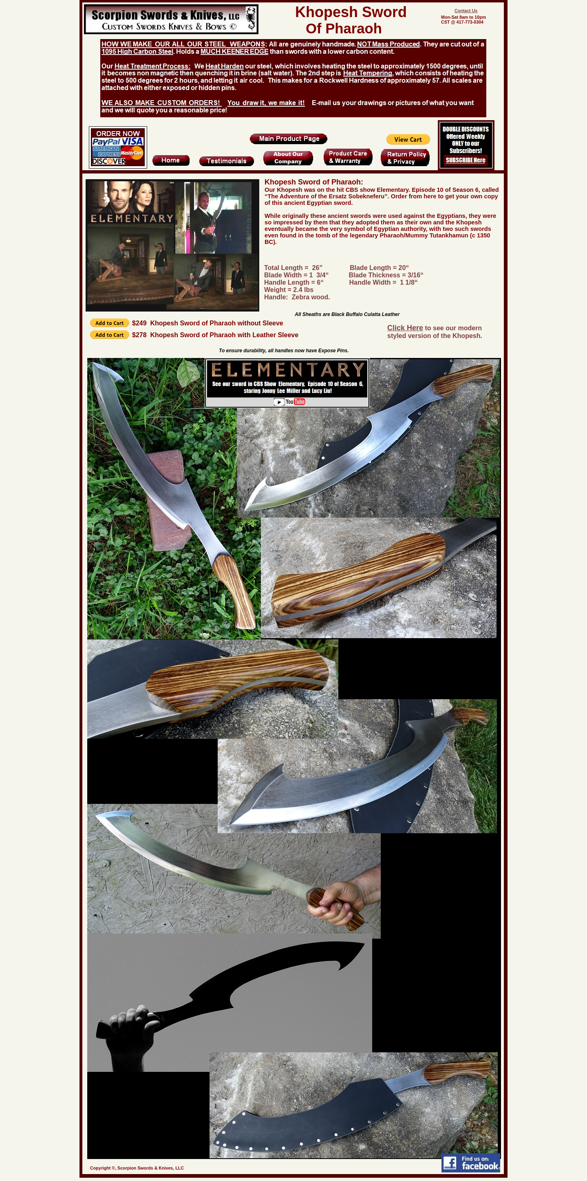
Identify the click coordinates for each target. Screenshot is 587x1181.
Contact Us (466, 10)
